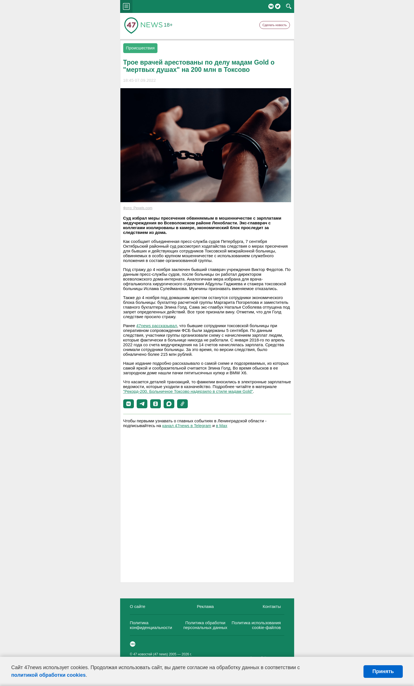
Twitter (277, 6)
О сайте (137, 606)
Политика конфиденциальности (151, 625)
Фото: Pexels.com (137, 208)
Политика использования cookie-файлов (256, 625)
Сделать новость (274, 25)
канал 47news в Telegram (186, 425)
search (288, 6)
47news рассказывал (156, 325)
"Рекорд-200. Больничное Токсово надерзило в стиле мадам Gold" (188, 391)
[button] (128, 403)
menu (126, 6)
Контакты (272, 606)
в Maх (221, 425)
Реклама (205, 606)
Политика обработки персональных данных (205, 625)
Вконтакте (271, 6)
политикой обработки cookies (48, 675)
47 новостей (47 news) (150, 654)
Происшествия (140, 47)
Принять (383, 671)
